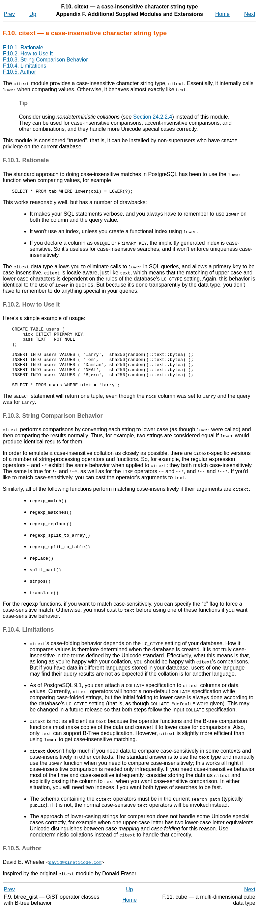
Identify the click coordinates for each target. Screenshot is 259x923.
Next (249, 14)
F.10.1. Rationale (23, 47)
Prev (9, 14)
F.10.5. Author (19, 72)
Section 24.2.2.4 (152, 117)
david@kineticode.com (75, 875)
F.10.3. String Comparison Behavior (45, 60)
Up (32, 14)
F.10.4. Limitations (24, 66)
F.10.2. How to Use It (28, 53)
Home (222, 14)
